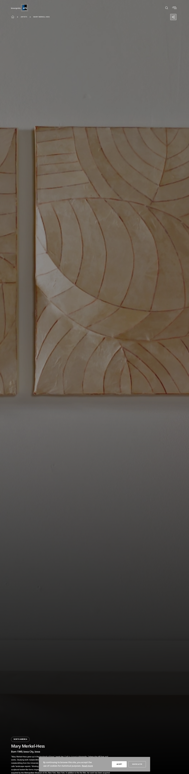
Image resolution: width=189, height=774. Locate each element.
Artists (24, 17)
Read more (87, 766)
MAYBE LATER (137, 764)
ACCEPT (119, 764)
